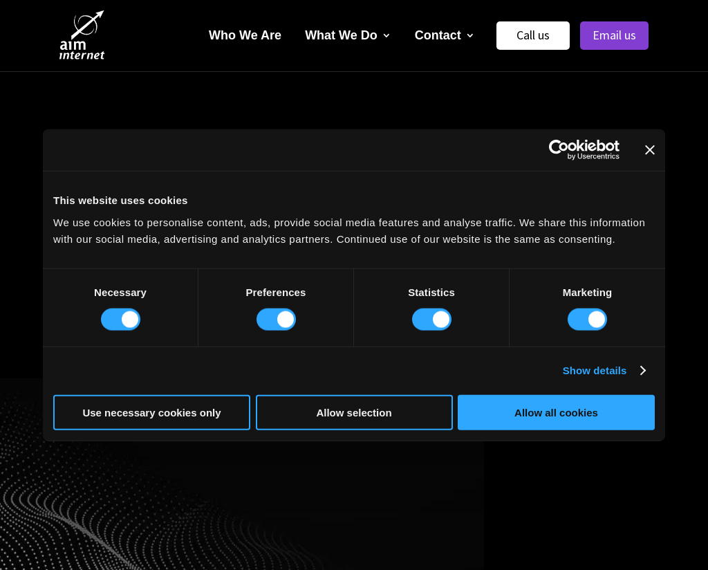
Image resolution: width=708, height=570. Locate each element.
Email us (614, 35)
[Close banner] (650, 150)
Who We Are (245, 35)
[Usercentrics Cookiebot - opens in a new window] (559, 150)
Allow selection (353, 412)
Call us (533, 35)
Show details (595, 370)
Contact (438, 35)
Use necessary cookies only (151, 412)
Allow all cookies (556, 412)
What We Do (341, 35)
